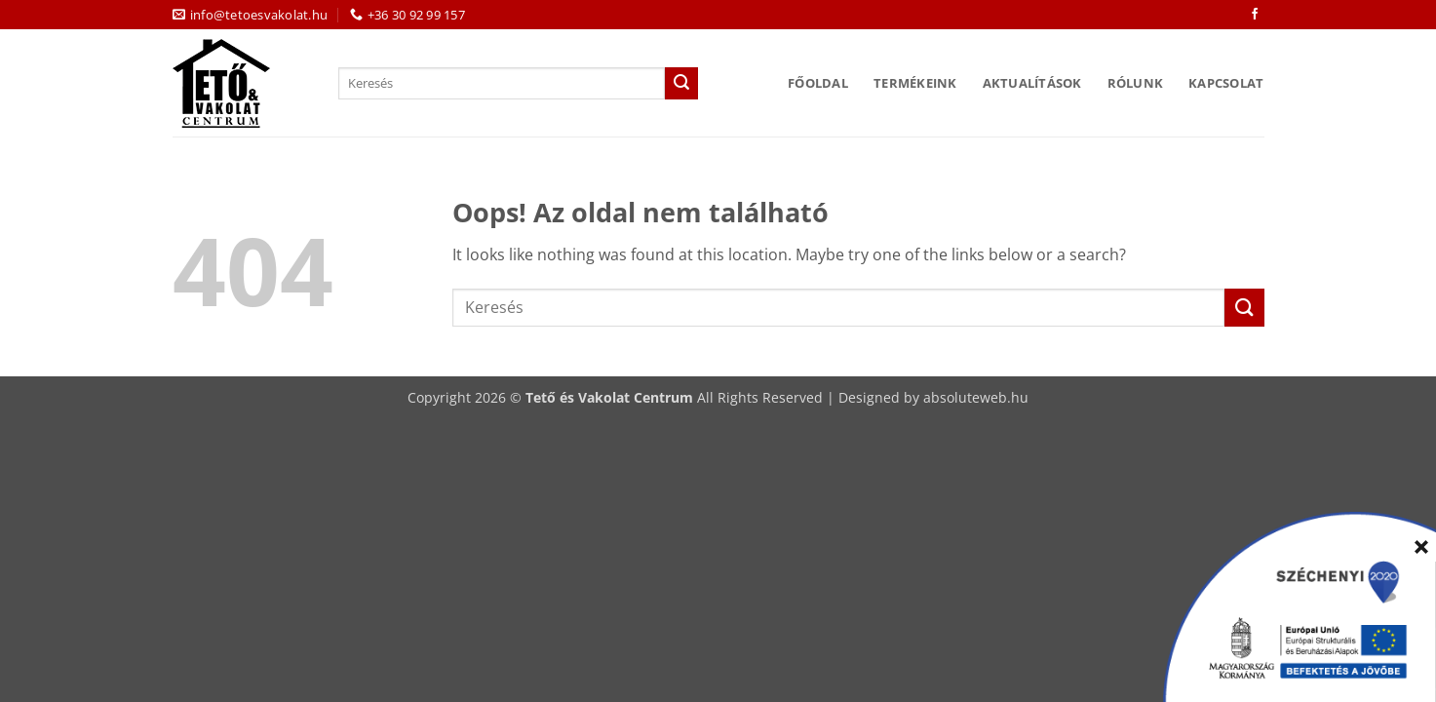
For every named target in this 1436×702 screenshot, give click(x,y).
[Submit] (681, 83)
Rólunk (1135, 83)
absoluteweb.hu (975, 397)
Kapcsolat (1225, 83)
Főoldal (818, 83)
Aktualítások (1032, 83)
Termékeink (915, 83)
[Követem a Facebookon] (1255, 14)
